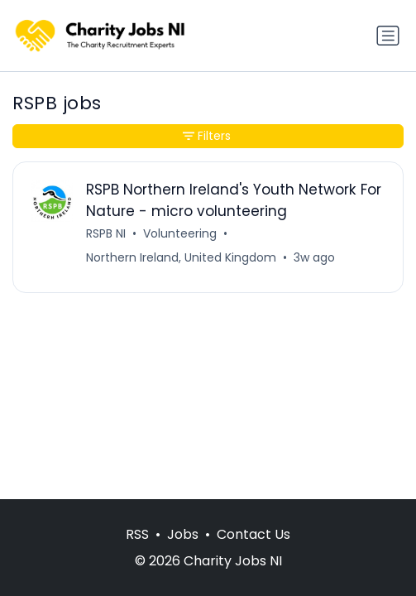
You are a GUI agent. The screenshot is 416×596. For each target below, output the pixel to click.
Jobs (182, 534)
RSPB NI (106, 233)
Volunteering (180, 233)
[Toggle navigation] (388, 35)
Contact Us (253, 534)
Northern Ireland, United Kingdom (181, 257)
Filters (207, 135)
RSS (137, 534)
